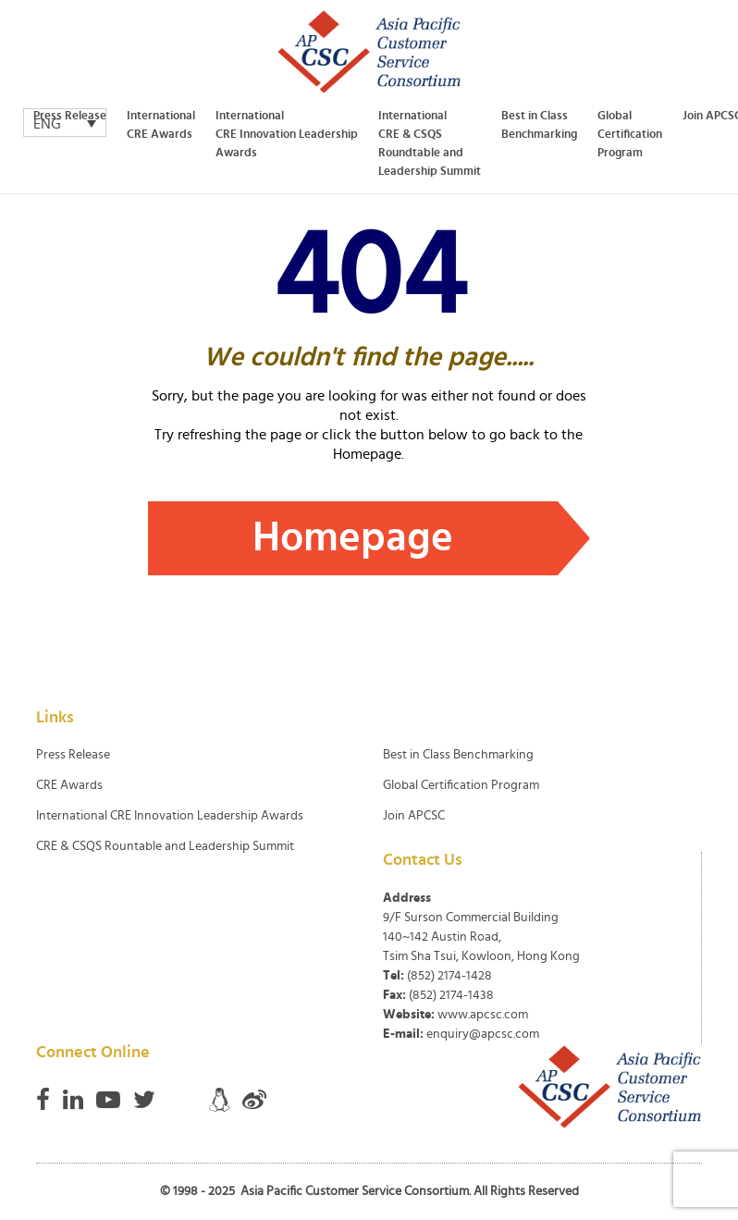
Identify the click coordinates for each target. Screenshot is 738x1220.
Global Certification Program (629, 134)
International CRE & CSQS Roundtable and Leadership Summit (429, 144)
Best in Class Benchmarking (539, 125)
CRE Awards (69, 785)
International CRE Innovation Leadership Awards (286, 134)
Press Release (69, 116)
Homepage (352, 538)
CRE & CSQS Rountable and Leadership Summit (165, 846)
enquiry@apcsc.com (482, 1034)
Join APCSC (414, 815)
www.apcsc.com (482, 1014)
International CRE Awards (161, 125)
